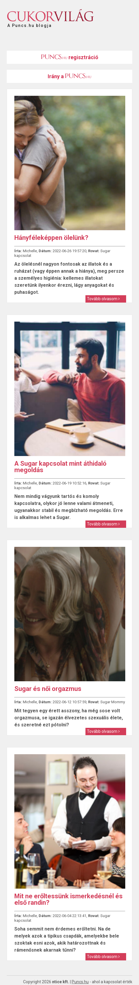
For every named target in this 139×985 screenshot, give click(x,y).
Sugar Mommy (112, 702)
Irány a (69, 76)
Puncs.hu (80, 981)
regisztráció (69, 57)
